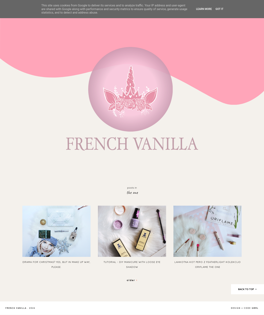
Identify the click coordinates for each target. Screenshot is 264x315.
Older (132, 280)
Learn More (204, 9)
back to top (247, 289)
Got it (219, 9)
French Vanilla (16, 308)
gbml (255, 308)
